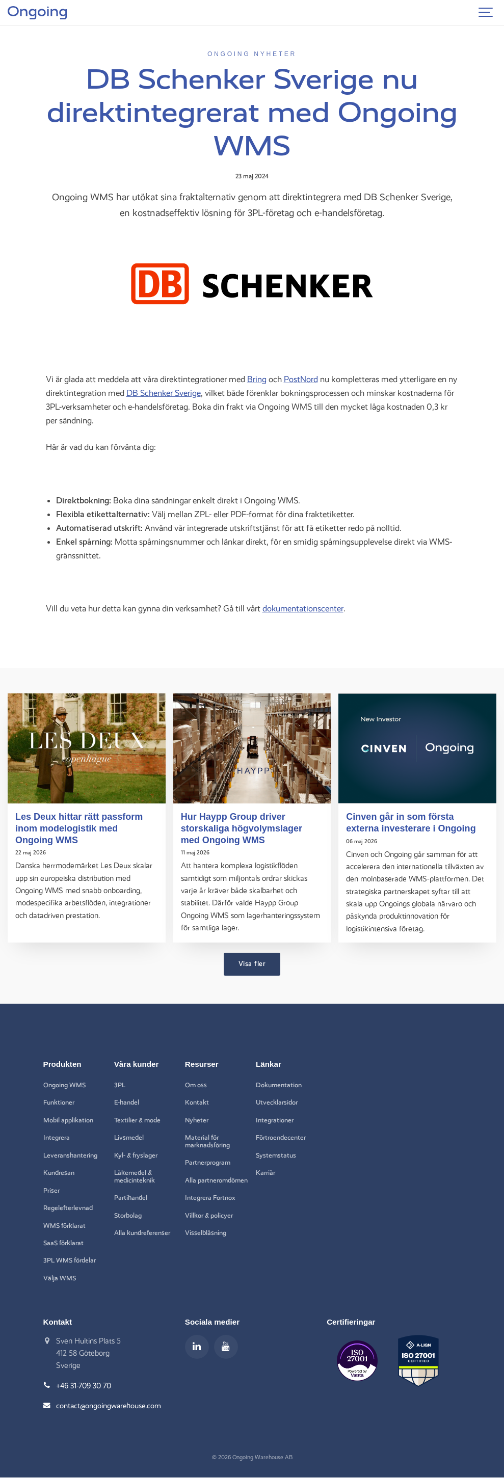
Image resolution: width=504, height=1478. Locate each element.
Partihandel (131, 1198)
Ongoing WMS (64, 1085)
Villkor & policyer (209, 1223)
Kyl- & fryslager (136, 1155)
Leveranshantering (70, 1155)
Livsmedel (129, 1138)
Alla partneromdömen (210, 1184)
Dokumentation (279, 1085)
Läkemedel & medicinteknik (134, 1177)
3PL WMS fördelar (70, 1261)
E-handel (127, 1102)
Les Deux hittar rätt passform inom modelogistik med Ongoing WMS (79, 827)
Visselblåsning (205, 1241)
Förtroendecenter (281, 1138)
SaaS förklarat (64, 1244)
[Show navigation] (486, 12)
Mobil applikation (68, 1120)
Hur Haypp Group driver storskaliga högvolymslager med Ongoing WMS (242, 827)
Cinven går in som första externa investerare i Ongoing (411, 822)
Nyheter (197, 1120)
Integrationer (275, 1120)
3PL (119, 1085)
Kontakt (197, 1102)
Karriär (265, 1173)
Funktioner (58, 1102)
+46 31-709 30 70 (85, 1386)
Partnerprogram (208, 1163)
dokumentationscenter (303, 608)
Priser (51, 1191)
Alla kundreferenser (142, 1233)
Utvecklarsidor (277, 1102)
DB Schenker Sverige (163, 393)
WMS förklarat (65, 1226)
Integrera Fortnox (210, 1205)
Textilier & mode (137, 1120)
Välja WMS (59, 1279)
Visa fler (252, 963)
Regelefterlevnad (68, 1208)
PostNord (301, 379)
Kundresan (58, 1173)
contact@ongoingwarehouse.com (109, 1406)
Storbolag (128, 1216)
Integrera (56, 1138)
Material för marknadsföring (208, 1141)
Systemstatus (276, 1155)
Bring (257, 379)
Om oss (196, 1085)
